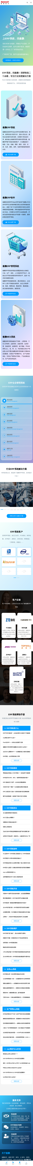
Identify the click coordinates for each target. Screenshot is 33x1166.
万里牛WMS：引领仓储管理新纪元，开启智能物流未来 (17, 908)
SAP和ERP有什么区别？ (9, 988)
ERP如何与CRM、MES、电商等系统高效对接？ (16, 689)
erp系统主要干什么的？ (9, 649)
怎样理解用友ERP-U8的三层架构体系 (13, 788)
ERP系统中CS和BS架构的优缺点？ (12, 769)
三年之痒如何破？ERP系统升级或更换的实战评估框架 (17, 863)
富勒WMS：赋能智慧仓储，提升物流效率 (14, 904)
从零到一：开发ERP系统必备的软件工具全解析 (15, 828)
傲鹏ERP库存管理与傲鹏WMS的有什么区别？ (15, 658)
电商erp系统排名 (7, 738)
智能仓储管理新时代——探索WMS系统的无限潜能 (16, 899)
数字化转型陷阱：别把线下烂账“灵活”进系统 (15, 707)
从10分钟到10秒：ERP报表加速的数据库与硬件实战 (17, 868)
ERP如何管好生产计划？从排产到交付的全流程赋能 (16, 925)
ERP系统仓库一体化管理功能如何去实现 (13, 885)
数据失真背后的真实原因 (9, 858)
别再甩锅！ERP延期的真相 (10, 854)
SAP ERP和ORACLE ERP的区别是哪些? (14, 984)
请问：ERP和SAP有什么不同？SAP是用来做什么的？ (17, 974)
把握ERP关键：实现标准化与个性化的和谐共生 (15, 849)
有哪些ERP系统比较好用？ (10, 733)
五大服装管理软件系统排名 (10, 724)
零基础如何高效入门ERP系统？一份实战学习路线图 (16, 684)
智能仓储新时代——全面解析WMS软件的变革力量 (16, 894)
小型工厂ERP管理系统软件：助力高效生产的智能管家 (17, 939)
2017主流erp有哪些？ (9, 729)
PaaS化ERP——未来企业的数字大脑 (13, 654)
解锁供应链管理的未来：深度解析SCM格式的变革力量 (17, 930)
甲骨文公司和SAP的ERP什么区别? (12, 979)
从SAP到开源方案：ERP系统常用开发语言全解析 (16, 819)
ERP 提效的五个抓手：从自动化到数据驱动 (14, 693)
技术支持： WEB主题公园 (22, 1154)
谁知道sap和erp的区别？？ (10, 965)
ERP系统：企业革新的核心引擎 (11, 667)
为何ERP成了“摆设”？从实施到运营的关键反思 (15, 698)
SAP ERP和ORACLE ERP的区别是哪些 (13, 970)
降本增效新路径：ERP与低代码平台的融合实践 (15, 809)
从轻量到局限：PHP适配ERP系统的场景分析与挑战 (17, 823)
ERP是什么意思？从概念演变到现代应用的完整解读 (16, 779)
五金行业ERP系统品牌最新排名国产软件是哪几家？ (16, 743)
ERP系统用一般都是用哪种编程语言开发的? (14, 814)
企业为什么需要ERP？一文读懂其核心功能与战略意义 (17, 663)
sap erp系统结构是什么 (9, 783)
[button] (11, 421)
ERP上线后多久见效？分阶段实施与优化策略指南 (16, 703)
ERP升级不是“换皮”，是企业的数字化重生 (14, 844)
